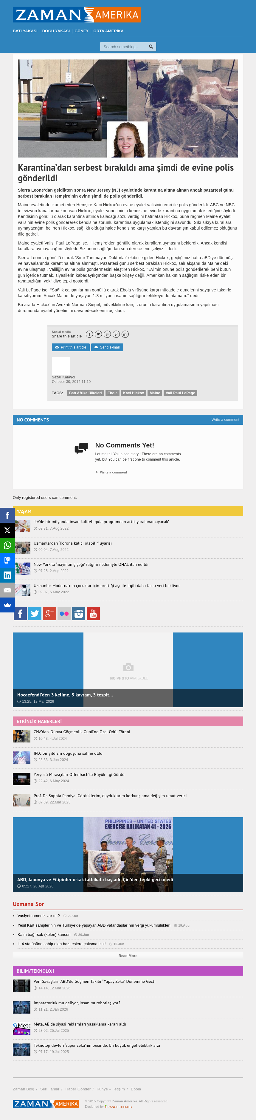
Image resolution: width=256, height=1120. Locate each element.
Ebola (113, 393)
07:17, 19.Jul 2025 (51, 1052)
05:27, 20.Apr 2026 (35, 886)
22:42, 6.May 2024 (51, 781)
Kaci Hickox (133, 393)
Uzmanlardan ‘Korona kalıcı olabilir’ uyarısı (73, 543)
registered (31, 497)
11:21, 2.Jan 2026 (51, 1009)
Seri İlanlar (49, 1089)
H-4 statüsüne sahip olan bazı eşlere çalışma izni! (62, 944)
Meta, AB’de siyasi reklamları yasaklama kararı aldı (80, 1024)
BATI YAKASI (25, 31)
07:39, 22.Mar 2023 (52, 802)
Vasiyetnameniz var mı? (39, 915)
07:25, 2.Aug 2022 (51, 571)
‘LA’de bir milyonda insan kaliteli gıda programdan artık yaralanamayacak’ (101, 521)
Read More (128, 956)
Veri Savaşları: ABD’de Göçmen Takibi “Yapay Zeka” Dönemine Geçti (95, 981)
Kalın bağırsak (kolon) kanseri (44, 934)
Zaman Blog (23, 1089)
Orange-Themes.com (118, 1106)
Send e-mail (107, 347)
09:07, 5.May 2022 (51, 592)
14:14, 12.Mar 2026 (52, 988)
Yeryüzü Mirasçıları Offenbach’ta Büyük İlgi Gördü (79, 774)
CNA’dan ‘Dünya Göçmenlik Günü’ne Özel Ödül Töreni (82, 731)
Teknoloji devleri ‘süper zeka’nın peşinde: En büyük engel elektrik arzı (97, 1045)
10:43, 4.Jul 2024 (50, 739)
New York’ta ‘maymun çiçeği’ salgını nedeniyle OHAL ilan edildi (91, 564)
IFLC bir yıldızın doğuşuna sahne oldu (68, 753)
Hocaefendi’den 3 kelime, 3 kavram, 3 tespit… (65, 695)
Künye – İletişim (111, 1089)
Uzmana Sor (28, 904)
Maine (155, 393)
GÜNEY (82, 31)
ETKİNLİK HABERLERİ (39, 721)
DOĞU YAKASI (56, 31)
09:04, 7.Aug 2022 (51, 550)
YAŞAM (24, 511)
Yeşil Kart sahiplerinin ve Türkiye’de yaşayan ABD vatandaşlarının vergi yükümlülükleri (94, 925)
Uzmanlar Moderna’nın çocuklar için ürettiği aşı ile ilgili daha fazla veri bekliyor (107, 585)
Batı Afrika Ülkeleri (85, 393)
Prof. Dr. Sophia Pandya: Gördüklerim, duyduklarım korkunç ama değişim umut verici (110, 795)
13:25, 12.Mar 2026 (35, 701)
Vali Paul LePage (180, 393)
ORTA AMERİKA (108, 31)
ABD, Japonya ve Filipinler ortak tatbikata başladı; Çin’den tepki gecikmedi (95, 879)
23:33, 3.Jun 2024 (51, 760)
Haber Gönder (78, 1089)
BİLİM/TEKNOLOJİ (35, 971)
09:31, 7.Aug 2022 (51, 528)
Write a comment (225, 420)
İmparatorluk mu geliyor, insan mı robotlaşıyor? (77, 1003)
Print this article (70, 347)
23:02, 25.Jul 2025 (51, 1031)
